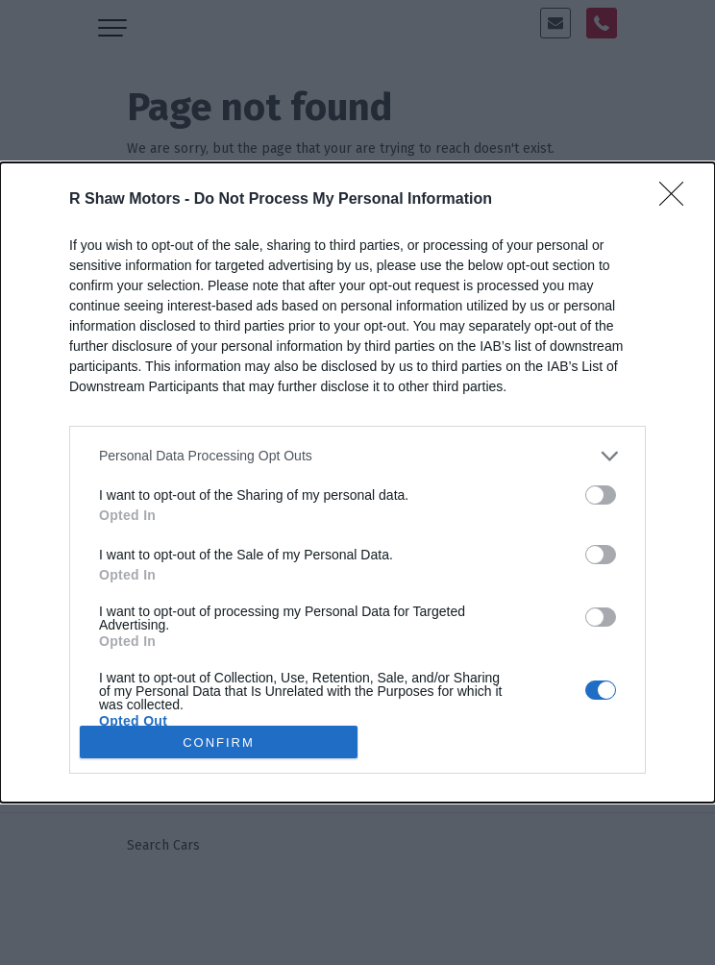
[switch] (600, 495)
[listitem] (357, 456)
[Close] (677, 200)
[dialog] (357, 482)
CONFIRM (219, 741)
